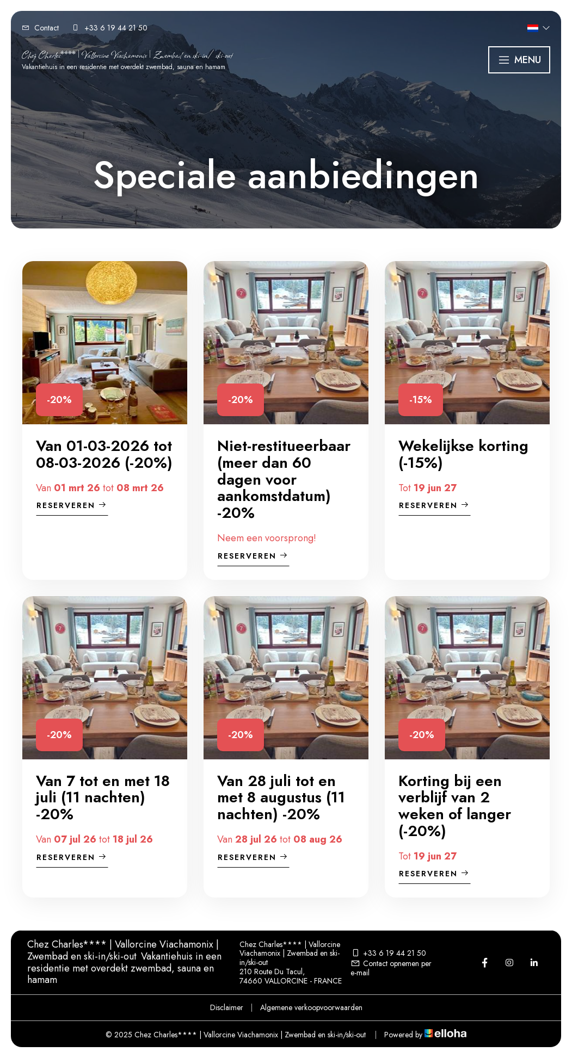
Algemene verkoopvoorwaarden (311, 1007)
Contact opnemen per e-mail (391, 968)
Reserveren (72, 505)
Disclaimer (226, 1007)
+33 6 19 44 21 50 (388, 953)
